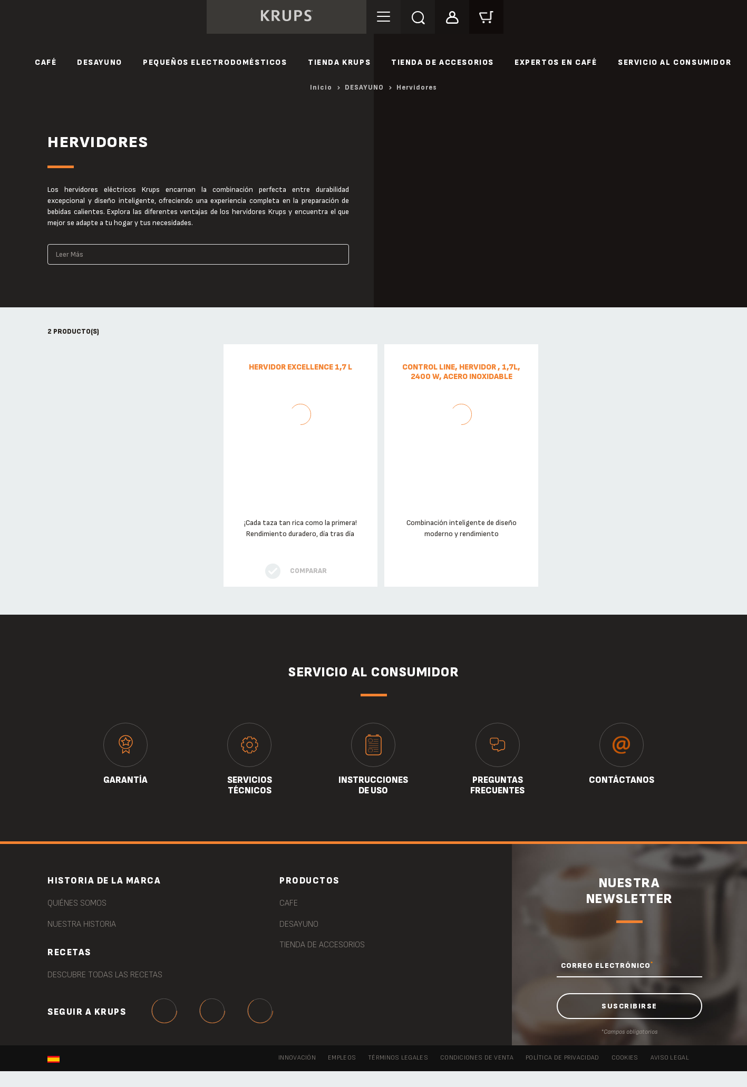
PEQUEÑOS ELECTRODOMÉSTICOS (215, 62)
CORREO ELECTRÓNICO (607, 965)
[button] (459, 16)
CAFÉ (45, 62)
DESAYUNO (99, 62)
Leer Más (69, 254)
